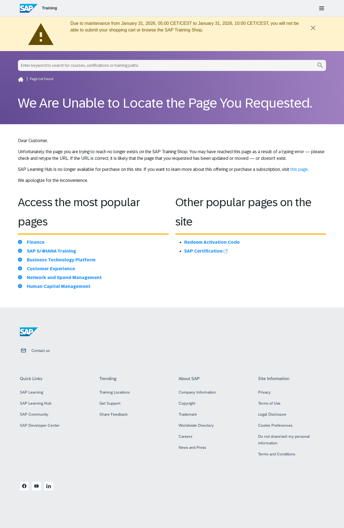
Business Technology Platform (61, 260)
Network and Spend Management (64, 277)
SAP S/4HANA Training (51, 251)
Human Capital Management (58, 286)
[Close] (313, 28)
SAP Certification (205, 251)
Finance (35, 242)
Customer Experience (51, 268)
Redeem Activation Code (212, 242)
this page (299, 169)
